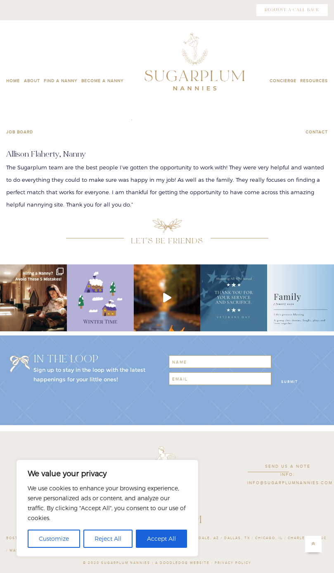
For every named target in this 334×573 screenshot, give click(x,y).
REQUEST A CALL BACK (292, 10)
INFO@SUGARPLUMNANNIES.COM (290, 482)
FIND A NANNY (60, 80)
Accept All (161, 538)
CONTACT (317, 132)
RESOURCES (314, 80)
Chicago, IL (269, 538)
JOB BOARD (19, 132)
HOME (13, 80)
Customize (54, 538)
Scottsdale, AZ (200, 538)
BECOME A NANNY (102, 80)
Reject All (108, 538)
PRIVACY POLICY (233, 563)
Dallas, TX (237, 538)
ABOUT (32, 80)
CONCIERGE (283, 80)
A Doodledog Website (182, 563)
